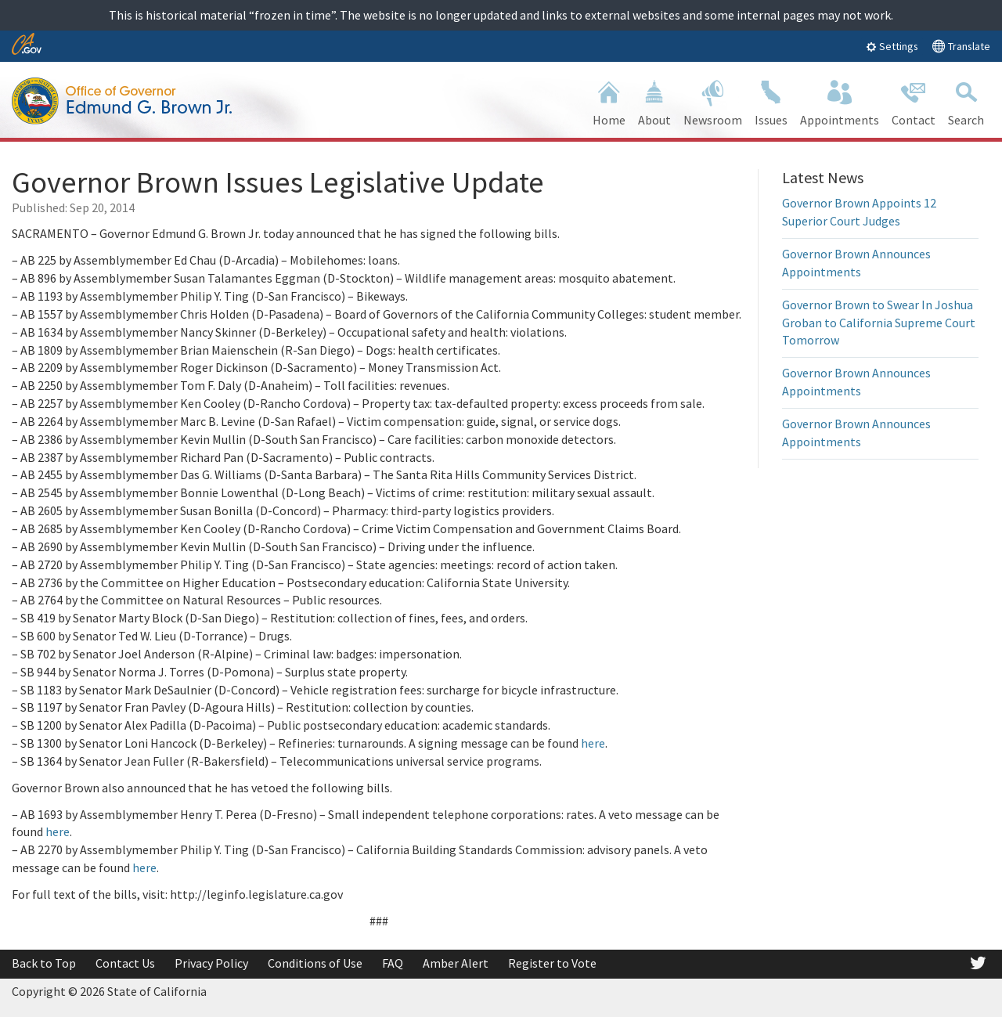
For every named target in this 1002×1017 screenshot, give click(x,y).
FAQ (392, 963)
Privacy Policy (211, 963)
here (593, 743)
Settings (892, 46)
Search (966, 101)
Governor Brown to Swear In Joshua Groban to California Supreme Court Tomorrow (878, 322)
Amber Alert (455, 963)
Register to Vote (552, 963)
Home (609, 101)
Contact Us (125, 963)
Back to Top (44, 963)
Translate (961, 45)
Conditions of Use (315, 963)
